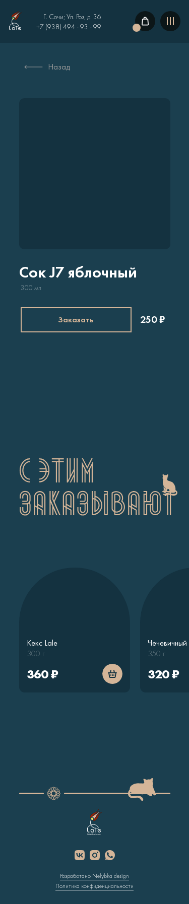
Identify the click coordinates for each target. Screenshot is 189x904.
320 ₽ (163, 674)
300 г (36, 653)
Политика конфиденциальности (94, 886)
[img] (15, 21)
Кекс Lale (42, 643)
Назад (59, 66)
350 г (156, 653)
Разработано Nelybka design (94, 876)
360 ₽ (42, 674)
